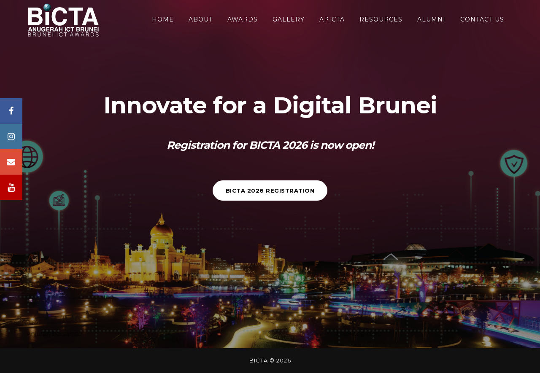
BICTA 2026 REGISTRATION (270, 190)
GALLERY (289, 19)
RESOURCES (380, 19)
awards (242, 19)
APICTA (332, 19)
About (201, 19)
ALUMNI (431, 19)
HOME (163, 19)
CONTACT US (482, 19)
